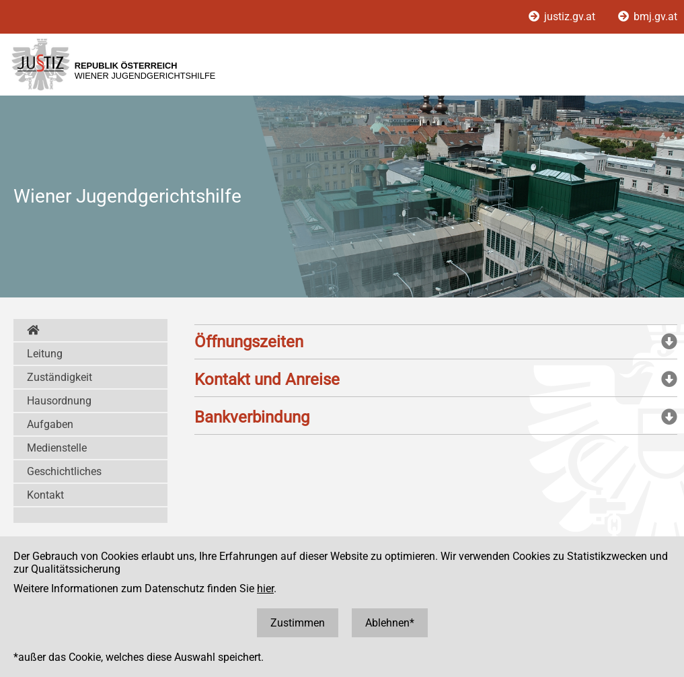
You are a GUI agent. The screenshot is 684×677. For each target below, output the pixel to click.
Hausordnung (59, 400)
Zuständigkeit (59, 377)
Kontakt (45, 495)
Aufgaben (50, 424)
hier (265, 588)
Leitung (45, 353)
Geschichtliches (64, 471)
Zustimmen (297, 622)
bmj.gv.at (647, 16)
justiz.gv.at (563, 16)
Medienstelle (57, 447)
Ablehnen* (389, 622)
